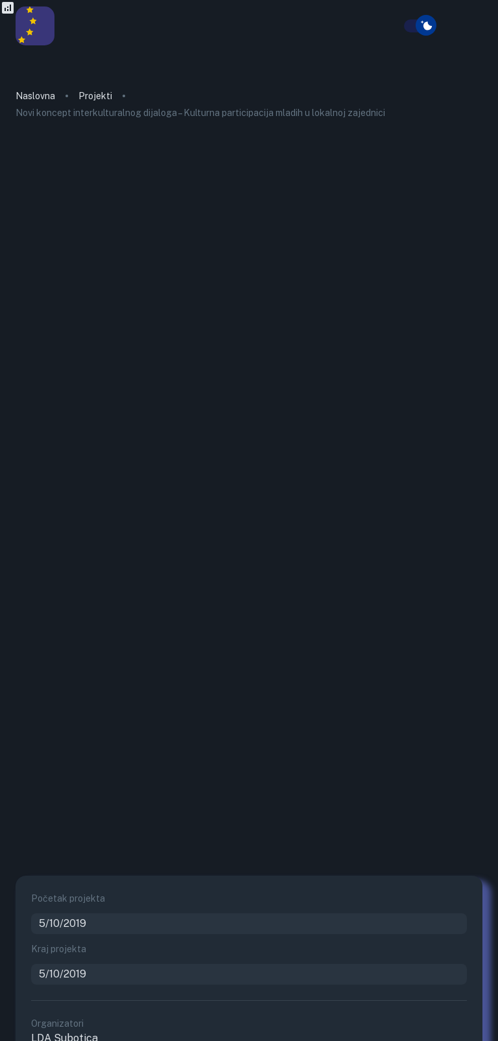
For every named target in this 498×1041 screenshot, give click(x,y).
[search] (396, 26)
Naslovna (35, 96)
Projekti (95, 96)
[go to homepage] (35, 42)
